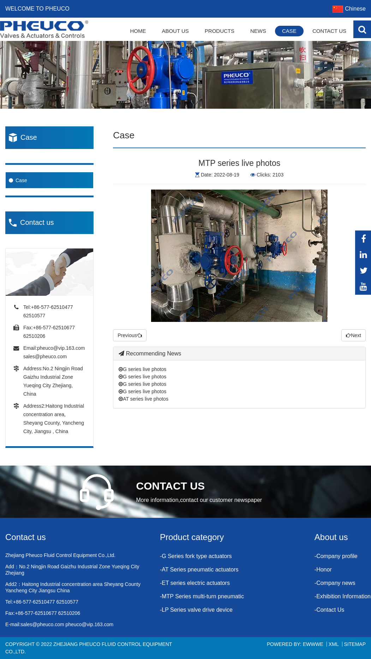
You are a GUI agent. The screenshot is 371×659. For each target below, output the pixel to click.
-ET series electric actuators (195, 583)
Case (289, 31)
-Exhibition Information (343, 596)
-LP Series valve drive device (196, 610)
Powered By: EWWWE (295, 644)
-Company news (335, 583)
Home (138, 31)
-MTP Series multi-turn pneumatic (202, 596)
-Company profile (336, 556)
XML (334, 644)
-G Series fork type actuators (196, 556)
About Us (175, 31)
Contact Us (329, 31)
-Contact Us (329, 610)
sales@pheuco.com (45, 356)
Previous (130, 335)
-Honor (323, 570)
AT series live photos (143, 399)
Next (353, 335)
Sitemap (355, 644)
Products (219, 31)
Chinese (349, 9)
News (258, 31)
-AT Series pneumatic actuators (199, 570)
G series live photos (142, 369)
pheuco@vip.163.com (61, 348)
